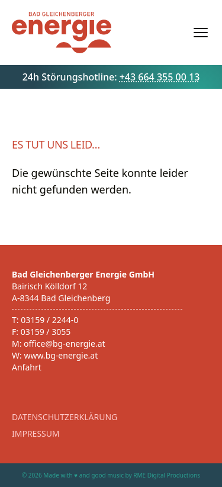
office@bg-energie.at (64, 343)
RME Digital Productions (166, 475)
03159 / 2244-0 (49, 319)
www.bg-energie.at (61, 355)
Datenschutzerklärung (64, 417)
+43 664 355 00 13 (160, 76)
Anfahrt (26, 367)
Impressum (36, 433)
